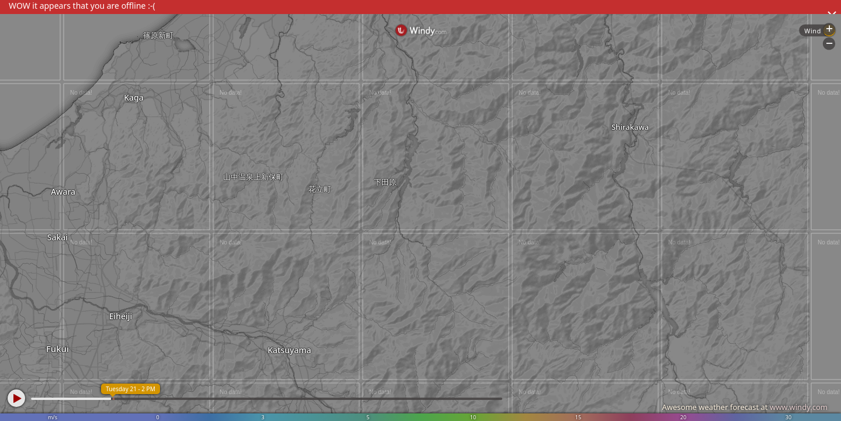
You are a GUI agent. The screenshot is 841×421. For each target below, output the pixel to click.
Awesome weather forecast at (745, 407)
